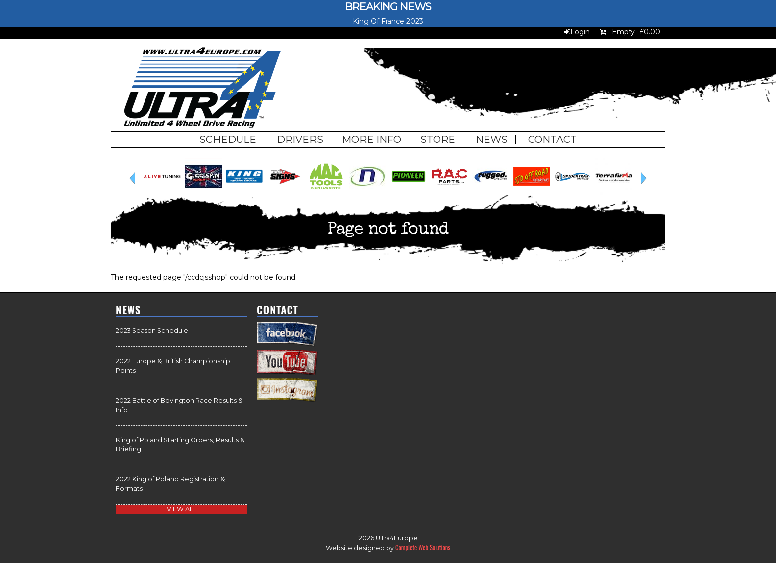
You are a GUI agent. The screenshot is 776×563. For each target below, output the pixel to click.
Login (580, 31)
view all (181, 509)
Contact (552, 139)
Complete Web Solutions (422, 547)
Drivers (300, 139)
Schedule (227, 139)
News (492, 139)
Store (437, 139)
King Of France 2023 (388, 21)
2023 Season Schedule (152, 330)
